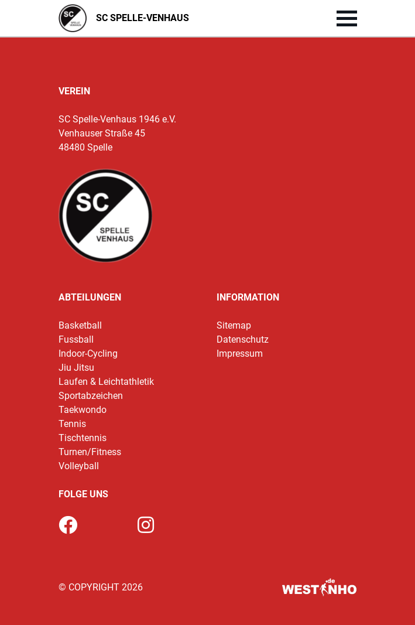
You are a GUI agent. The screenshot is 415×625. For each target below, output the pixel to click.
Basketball (80, 325)
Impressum (240, 353)
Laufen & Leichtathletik (106, 381)
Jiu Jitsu (76, 367)
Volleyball (79, 466)
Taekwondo (83, 409)
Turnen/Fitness (90, 451)
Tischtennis (83, 437)
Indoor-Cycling (88, 353)
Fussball (76, 339)
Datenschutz (243, 339)
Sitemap (234, 325)
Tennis (72, 423)
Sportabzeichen (91, 395)
